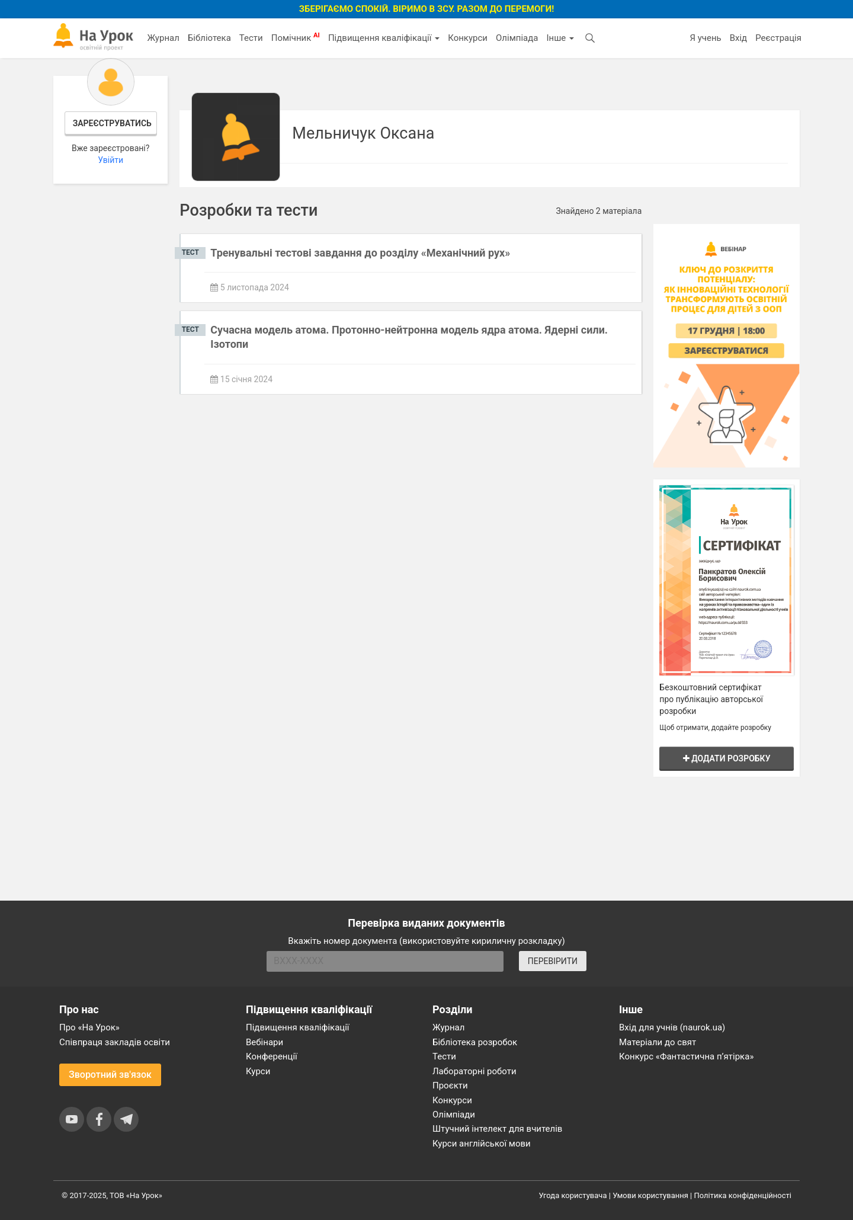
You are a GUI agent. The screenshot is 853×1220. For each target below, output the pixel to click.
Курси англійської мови (481, 1143)
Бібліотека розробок (474, 1042)
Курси (258, 1071)
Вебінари (264, 1042)
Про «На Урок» (89, 1027)
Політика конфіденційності (742, 1195)
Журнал (163, 38)
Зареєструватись (112, 123)
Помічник (295, 37)
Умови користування (650, 1195)
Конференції (271, 1056)
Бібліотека (209, 38)
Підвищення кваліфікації (384, 38)
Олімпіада (517, 38)
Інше (560, 38)
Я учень (705, 38)
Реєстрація (778, 38)
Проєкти (450, 1085)
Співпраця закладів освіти (114, 1042)
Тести (251, 38)
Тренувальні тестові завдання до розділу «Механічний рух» (360, 252)
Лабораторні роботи (474, 1071)
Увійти (110, 160)
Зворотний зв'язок (110, 1074)
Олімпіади (453, 1114)
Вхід (739, 38)
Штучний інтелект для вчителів (497, 1128)
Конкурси (468, 38)
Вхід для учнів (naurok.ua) (672, 1027)
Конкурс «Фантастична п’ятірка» (686, 1056)
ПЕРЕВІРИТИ (553, 961)
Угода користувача (573, 1195)
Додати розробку (727, 758)
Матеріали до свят (657, 1042)
